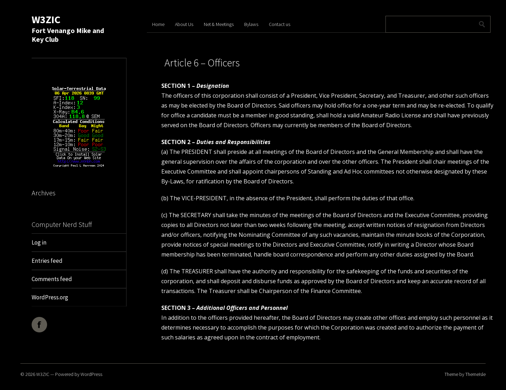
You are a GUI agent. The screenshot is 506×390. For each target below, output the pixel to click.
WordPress (91, 374)
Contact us (279, 24)
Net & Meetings (219, 24)
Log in (39, 242)
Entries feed (47, 261)
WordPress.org (50, 297)
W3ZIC (46, 19)
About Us (184, 24)
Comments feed (52, 279)
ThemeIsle (475, 374)
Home (158, 24)
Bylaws (251, 24)
